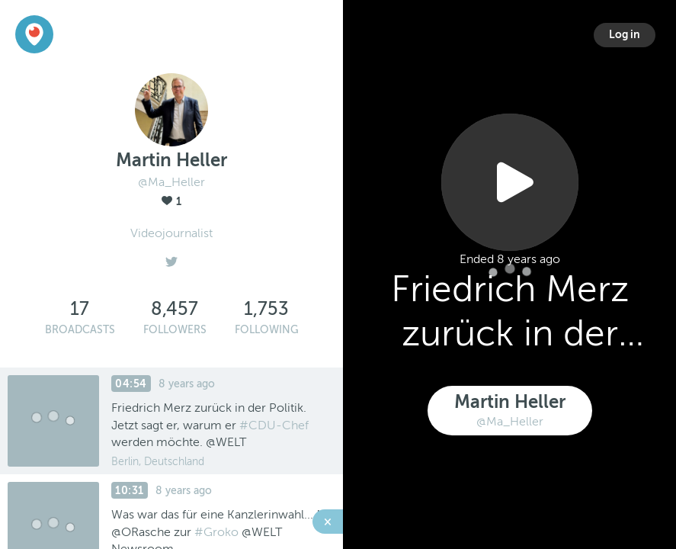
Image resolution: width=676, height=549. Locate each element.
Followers (175, 330)
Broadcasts (80, 330)
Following (267, 330)
